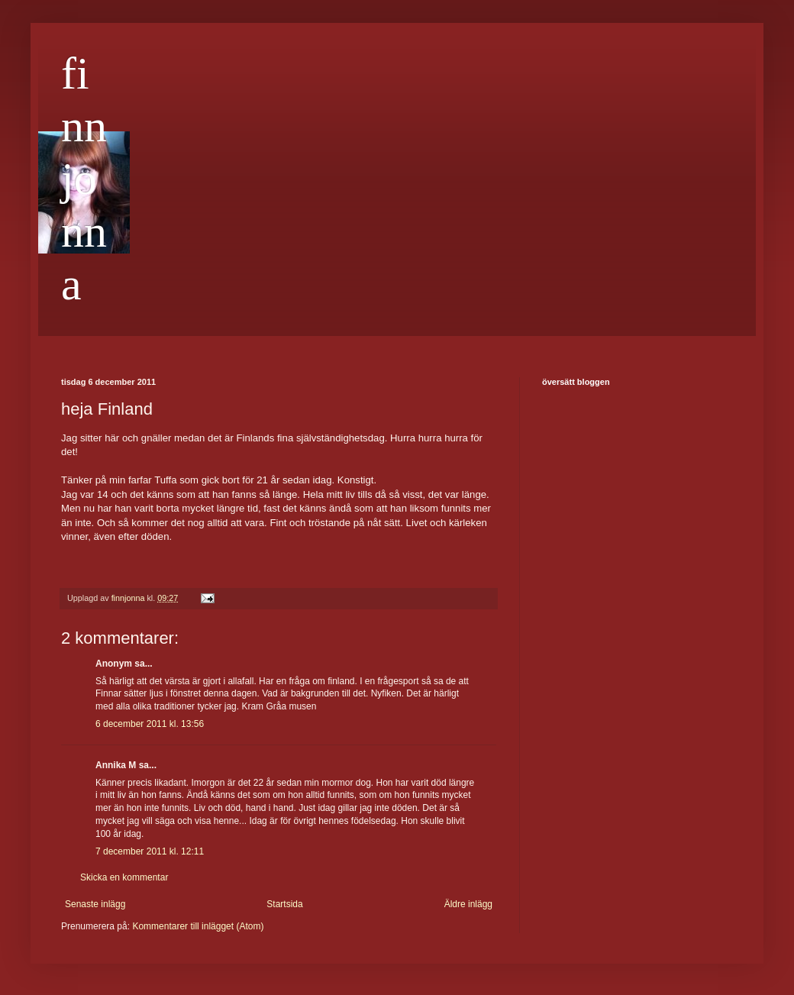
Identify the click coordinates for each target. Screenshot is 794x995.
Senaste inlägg (95, 904)
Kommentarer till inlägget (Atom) (197, 926)
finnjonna (84, 178)
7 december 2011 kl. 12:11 (149, 851)
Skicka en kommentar (124, 877)
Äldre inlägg (468, 904)
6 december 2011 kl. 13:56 (149, 724)
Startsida (284, 904)
